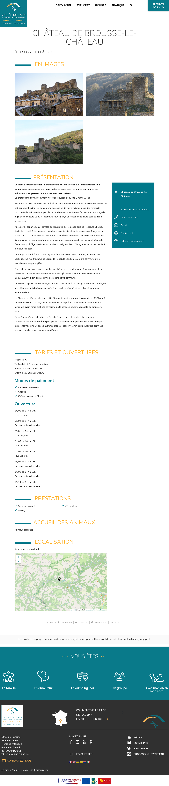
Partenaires (42, 767)
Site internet (127, 233)
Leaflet (73, 610)
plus (115, 622)
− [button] (19, 561)
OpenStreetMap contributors (96, 610)
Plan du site (27, 767)
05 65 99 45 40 (129, 217)
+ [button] (19, 557)
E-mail (124, 225)
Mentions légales (9, 767)
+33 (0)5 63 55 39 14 (17, 751)
